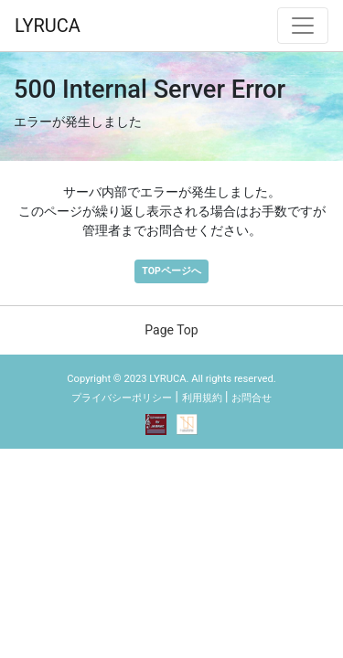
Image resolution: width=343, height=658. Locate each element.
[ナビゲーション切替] (302, 25)
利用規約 (202, 398)
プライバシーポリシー (121, 398)
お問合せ (251, 398)
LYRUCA (47, 26)
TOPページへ (171, 271)
